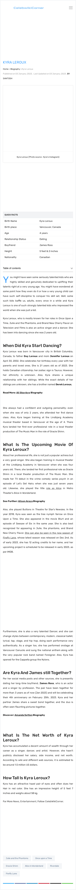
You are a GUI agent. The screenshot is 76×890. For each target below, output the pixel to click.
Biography (15, 69)
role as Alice (53, 488)
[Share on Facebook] (20, 883)
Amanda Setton (23, 715)
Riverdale (54, 866)
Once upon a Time (43, 858)
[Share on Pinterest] (44, 883)
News (16, 801)
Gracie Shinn (12, 866)
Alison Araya (25, 501)
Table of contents (38, 268)
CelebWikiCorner (54, 801)
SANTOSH (7, 78)
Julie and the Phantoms (17, 858)
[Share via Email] (55, 883)
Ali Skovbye (23, 392)
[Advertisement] (38, 35)
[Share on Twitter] (8, 883)
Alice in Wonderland (34, 866)
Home (6, 69)
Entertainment (28, 801)
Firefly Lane (11, 873)
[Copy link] (67, 883)
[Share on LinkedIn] (32, 883)
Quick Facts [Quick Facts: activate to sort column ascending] (11, 215)
